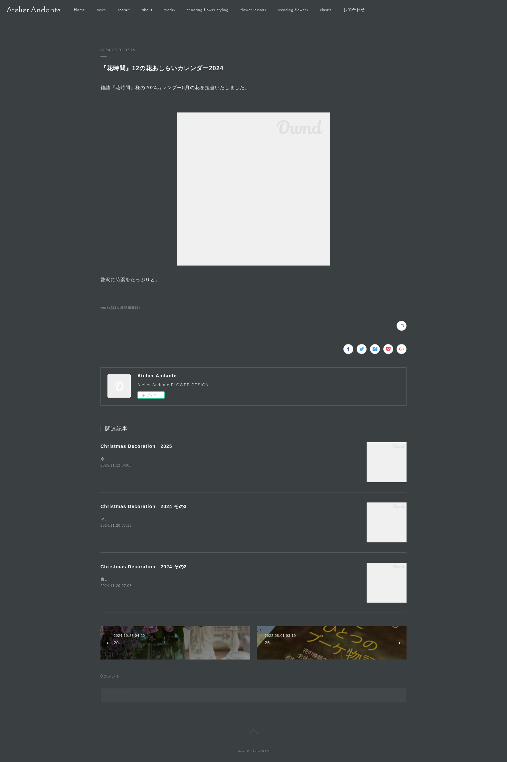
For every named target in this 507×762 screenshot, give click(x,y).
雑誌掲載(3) (130, 307)
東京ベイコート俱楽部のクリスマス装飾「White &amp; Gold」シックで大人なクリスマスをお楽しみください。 (210, 579)
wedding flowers (293, 10)
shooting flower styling (208, 10)
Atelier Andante (34, 10)
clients (325, 10)
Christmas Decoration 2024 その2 (143, 566)
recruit (124, 10)
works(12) (109, 307)
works (169, 10)
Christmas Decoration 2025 (136, 446)
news (101, 10)
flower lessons (253, 10)
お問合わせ (354, 10)
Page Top (253, 733)
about (147, 10)
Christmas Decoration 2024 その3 (143, 506)
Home (79, 10)
